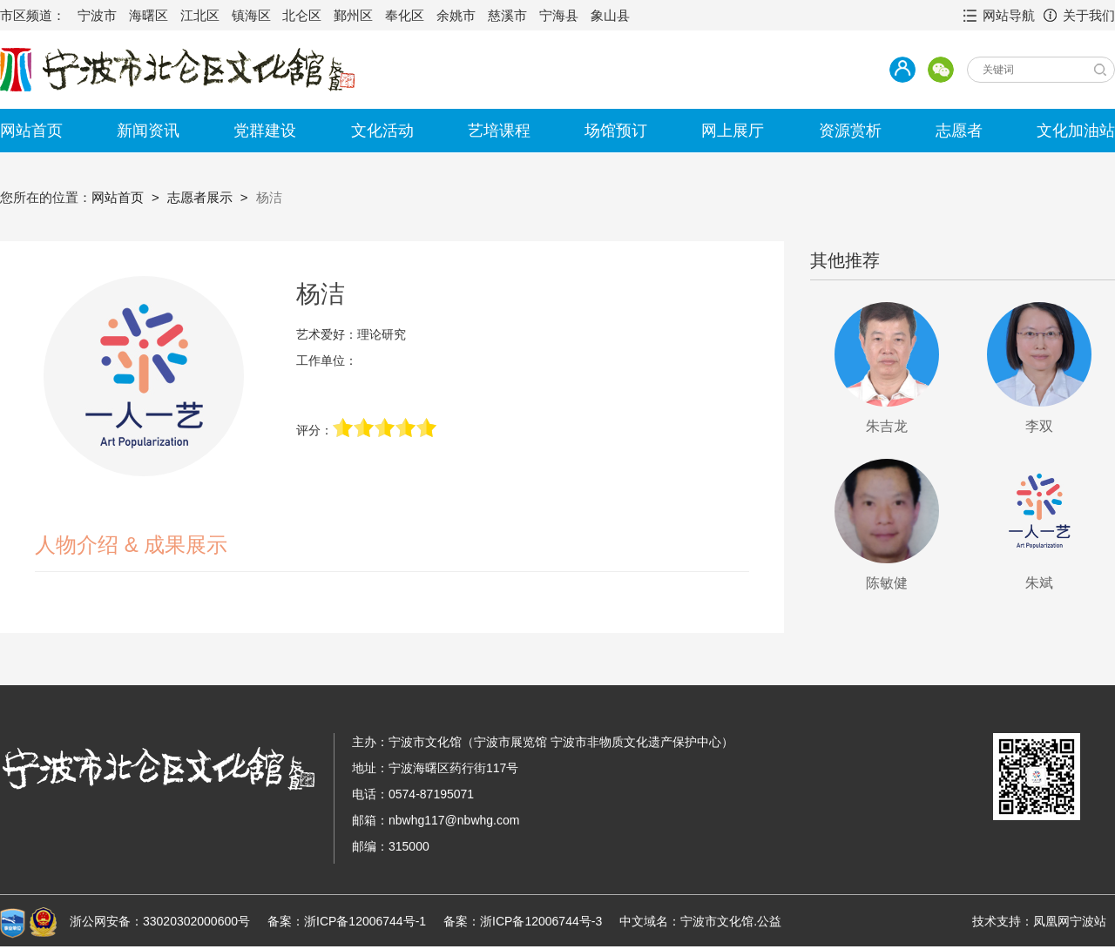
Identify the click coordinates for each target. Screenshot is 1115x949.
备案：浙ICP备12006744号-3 (522, 921)
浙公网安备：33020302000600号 (160, 921)
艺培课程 (499, 130)
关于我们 (1089, 15)
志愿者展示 (200, 197)
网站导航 (1009, 15)
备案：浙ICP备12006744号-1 (346, 921)
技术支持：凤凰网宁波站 (1039, 921)
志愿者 (959, 130)
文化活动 (382, 130)
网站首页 (31, 130)
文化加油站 (1076, 130)
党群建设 (264, 130)
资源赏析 (850, 130)
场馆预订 (616, 130)
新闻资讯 (148, 130)
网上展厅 (732, 130)
